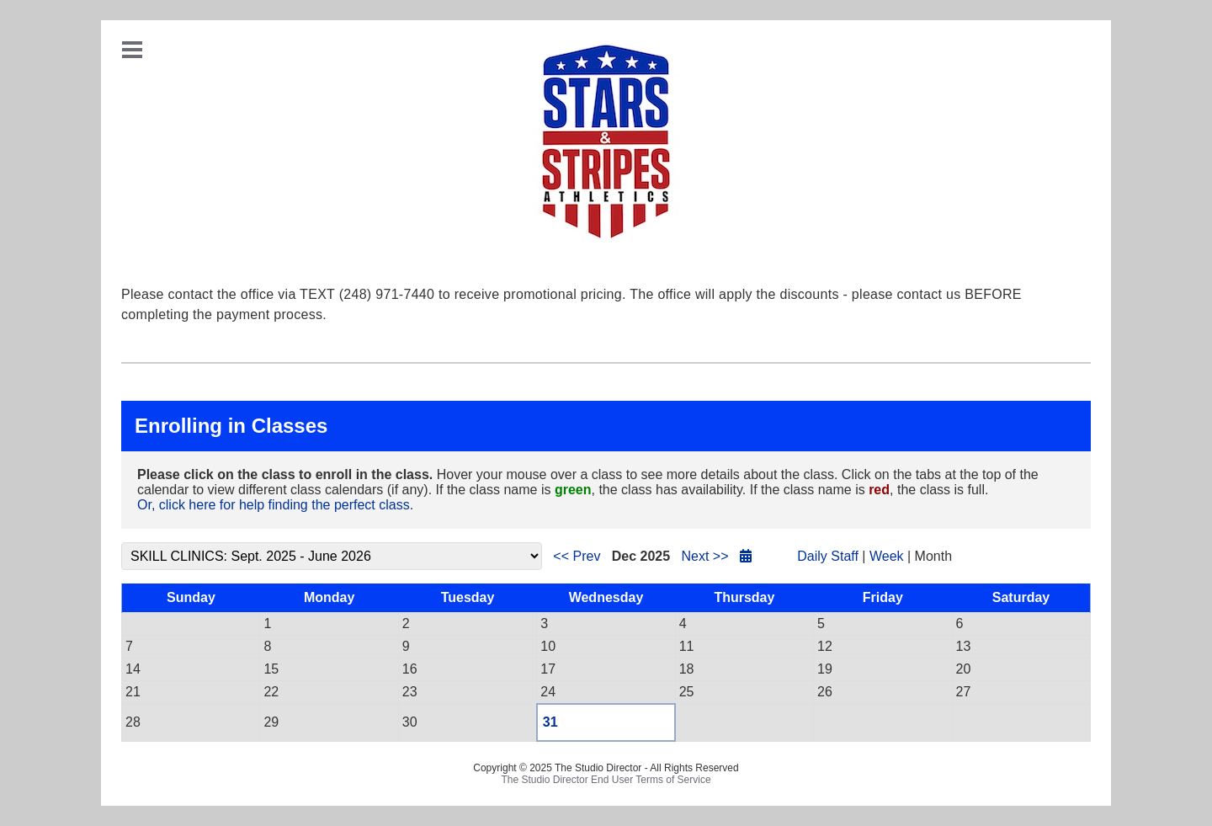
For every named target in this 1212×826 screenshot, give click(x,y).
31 (550, 722)
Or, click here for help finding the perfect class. (275, 505)
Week (886, 556)
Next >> (704, 556)
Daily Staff (827, 556)
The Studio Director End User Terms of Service (605, 780)
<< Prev (576, 556)
